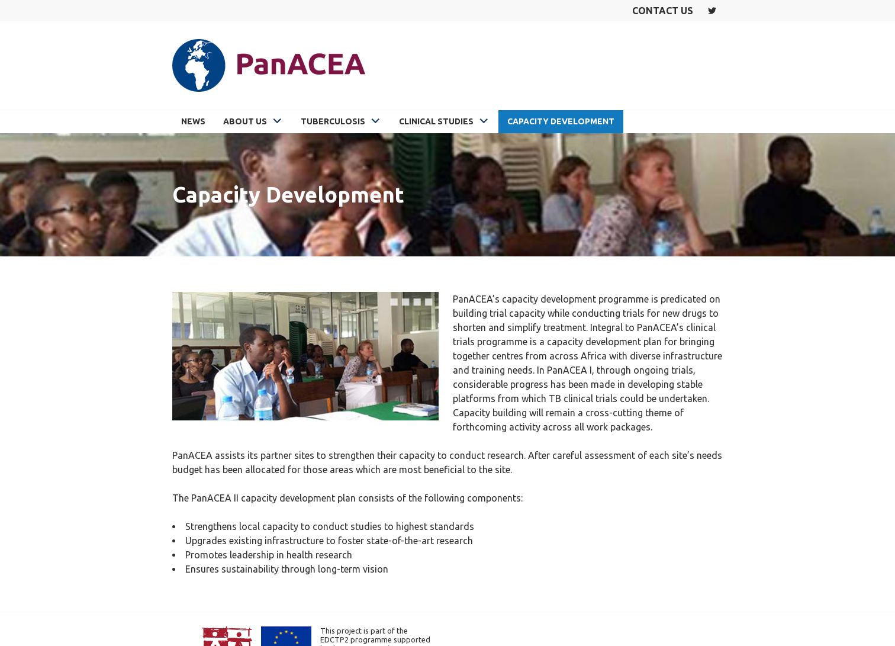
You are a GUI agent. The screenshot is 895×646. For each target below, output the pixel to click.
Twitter (712, 11)
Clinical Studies (436, 121)
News (193, 121)
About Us (245, 121)
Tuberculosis (333, 121)
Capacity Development (560, 121)
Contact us (662, 10)
